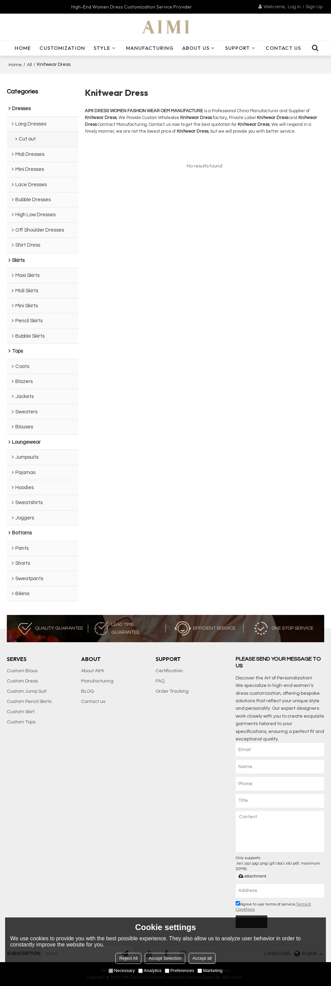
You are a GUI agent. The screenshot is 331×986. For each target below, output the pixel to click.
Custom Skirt (21, 711)
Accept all (201, 958)
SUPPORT (237, 48)
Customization (62, 48)
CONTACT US (283, 48)
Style (102, 48)
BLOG (87, 691)
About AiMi (92, 670)
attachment (251, 876)
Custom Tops (21, 722)
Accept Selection (165, 958)
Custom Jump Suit (27, 691)
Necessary (122, 970)
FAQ (160, 681)
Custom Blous (22, 670)
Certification (169, 670)
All (29, 64)
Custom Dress (22, 681)
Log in (294, 6)
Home (15, 64)
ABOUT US (195, 48)
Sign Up (314, 6)
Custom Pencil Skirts (29, 701)
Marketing (210, 970)
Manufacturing (150, 48)
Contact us (93, 701)
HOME (23, 48)
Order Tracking (172, 691)
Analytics (149, 970)
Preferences (179, 970)
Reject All (128, 958)
